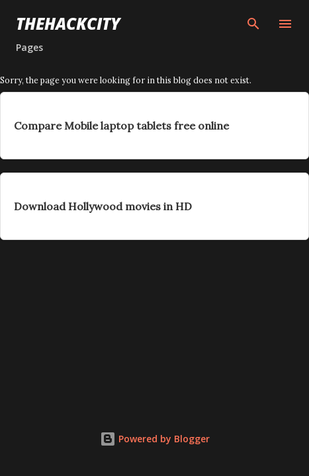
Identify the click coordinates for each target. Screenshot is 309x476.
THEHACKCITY (68, 23)
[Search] (253, 24)
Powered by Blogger (155, 438)
